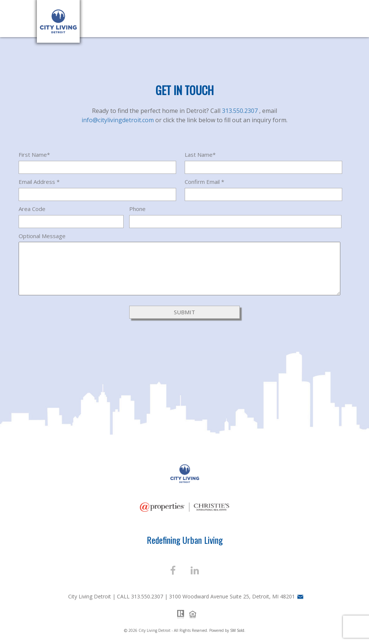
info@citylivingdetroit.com (118, 120)
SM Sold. (237, 630)
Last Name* (200, 154)
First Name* (34, 154)
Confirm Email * (204, 181)
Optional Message (42, 236)
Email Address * (39, 181)
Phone (137, 208)
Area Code (32, 208)
